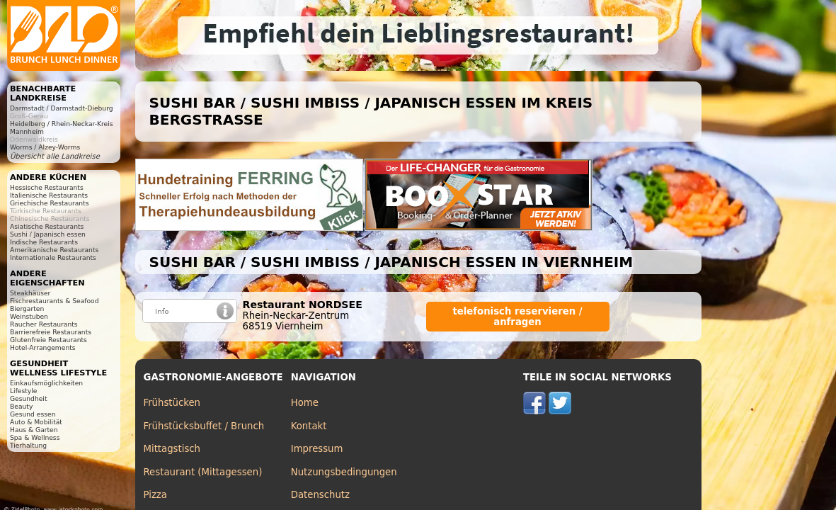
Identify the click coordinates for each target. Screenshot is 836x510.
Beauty (21, 406)
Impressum (317, 448)
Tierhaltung (28, 445)
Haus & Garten (34, 430)
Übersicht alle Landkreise (55, 156)
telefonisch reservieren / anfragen (517, 316)
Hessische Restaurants (47, 187)
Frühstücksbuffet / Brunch (204, 426)
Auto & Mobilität (36, 422)
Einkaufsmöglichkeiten (46, 383)
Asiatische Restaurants (47, 226)
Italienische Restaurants (49, 195)
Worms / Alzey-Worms (45, 147)
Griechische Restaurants (49, 203)
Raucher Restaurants (44, 324)
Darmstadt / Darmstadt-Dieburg (61, 108)
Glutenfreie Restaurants (48, 340)
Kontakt (309, 426)
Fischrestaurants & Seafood (54, 301)
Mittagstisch (172, 448)
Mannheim (27, 131)
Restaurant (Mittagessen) (203, 472)
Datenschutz (320, 494)
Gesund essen (32, 414)
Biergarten (27, 308)
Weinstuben (29, 316)
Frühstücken (172, 402)
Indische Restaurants (44, 242)
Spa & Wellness (34, 437)
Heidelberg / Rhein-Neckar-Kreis (61, 124)
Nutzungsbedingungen (344, 472)
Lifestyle (23, 391)
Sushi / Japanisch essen (48, 234)
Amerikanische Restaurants (54, 250)
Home (305, 402)
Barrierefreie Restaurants (50, 332)
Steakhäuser (30, 293)
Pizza (155, 494)
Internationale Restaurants (53, 257)
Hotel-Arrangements (43, 347)
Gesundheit (28, 398)
